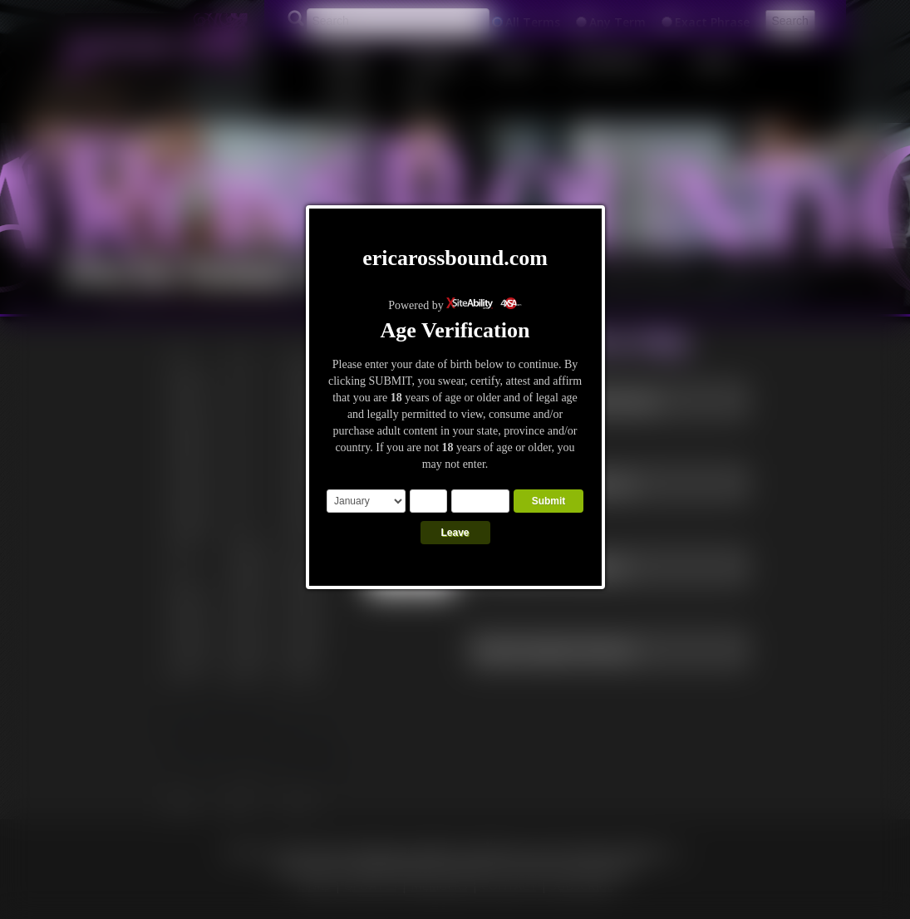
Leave (454, 532)
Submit (549, 501)
